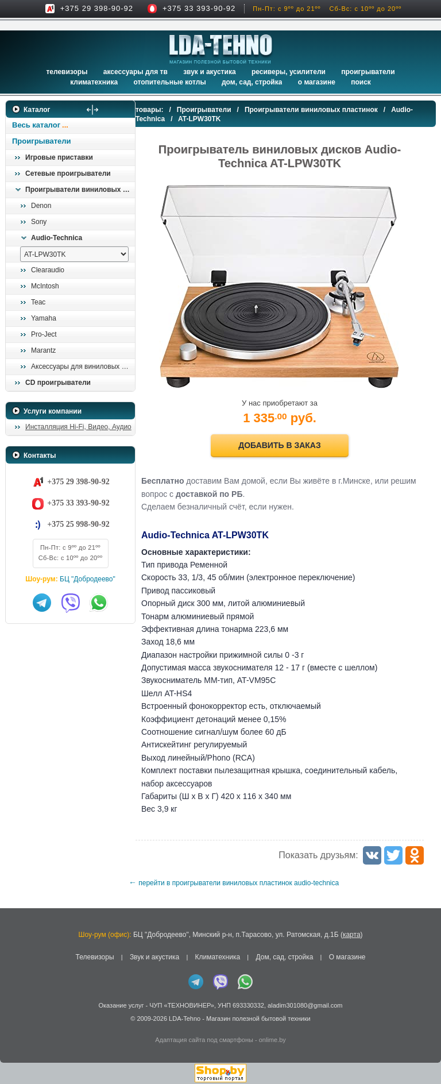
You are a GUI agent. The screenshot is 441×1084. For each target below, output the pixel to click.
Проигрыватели (367, 72)
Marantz (43, 350)
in (15, 1026)
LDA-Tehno (184, 1018)
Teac (38, 302)
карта (352, 935)
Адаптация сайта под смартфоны (204, 1039)
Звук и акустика (209, 72)
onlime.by (272, 1039)
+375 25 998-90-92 (78, 524)
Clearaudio (47, 270)
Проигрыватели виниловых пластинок (79, 190)
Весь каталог (36, 125)
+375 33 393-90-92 (199, 8)
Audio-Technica (56, 238)
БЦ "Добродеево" (87, 579)
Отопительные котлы (169, 82)
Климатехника (94, 82)
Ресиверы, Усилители (289, 72)
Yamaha (43, 318)
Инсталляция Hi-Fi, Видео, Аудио (78, 427)
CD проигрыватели (58, 383)
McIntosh (45, 286)
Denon (41, 206)
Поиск (361, 82)
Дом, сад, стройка (252, 82)
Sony (39, 222)
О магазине (347, 957)
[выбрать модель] (74, 254)
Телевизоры (66, 72)
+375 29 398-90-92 (96, 8)
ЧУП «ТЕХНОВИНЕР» (181, 1005)
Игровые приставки (59, 157)
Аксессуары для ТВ (135, 72)
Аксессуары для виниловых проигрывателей (82, 366)
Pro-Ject (44, 334)
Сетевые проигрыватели (68, 173)
